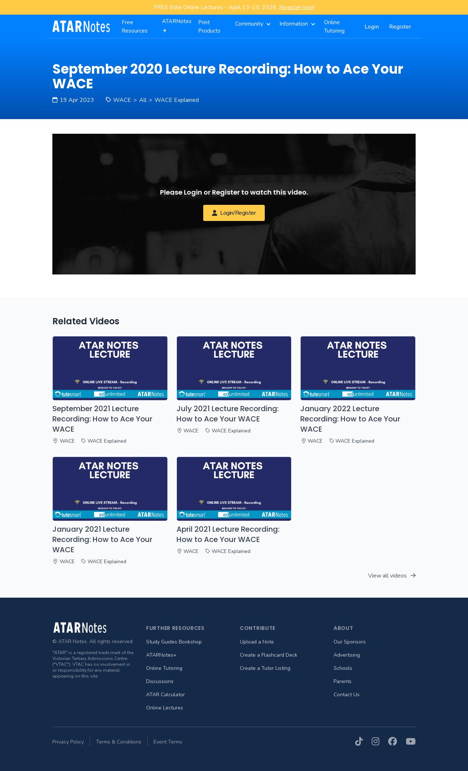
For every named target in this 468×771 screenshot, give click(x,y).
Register (400, 26)
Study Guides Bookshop (174, 641)
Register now (296, 7)
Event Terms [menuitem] (167, 741)
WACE (122, 100)
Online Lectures (164, 707)
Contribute (257, 628)
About (343, 628)
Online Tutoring (164, 668)
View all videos (392, 576)
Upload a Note (257, 641)
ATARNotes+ (161, 655)
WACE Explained (177, 100)
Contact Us (347, 694)
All (142, 100)
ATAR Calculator (165, 694)
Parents (343, 681)
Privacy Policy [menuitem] (68, 741)
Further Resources (175, 628)
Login (372, 26)
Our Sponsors (350, 641)
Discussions (160, 681)
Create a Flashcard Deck (268, 655)
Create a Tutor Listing (265, 668)
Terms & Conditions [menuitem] (118, 741)
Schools (343, 668)
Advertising (347, 655)
